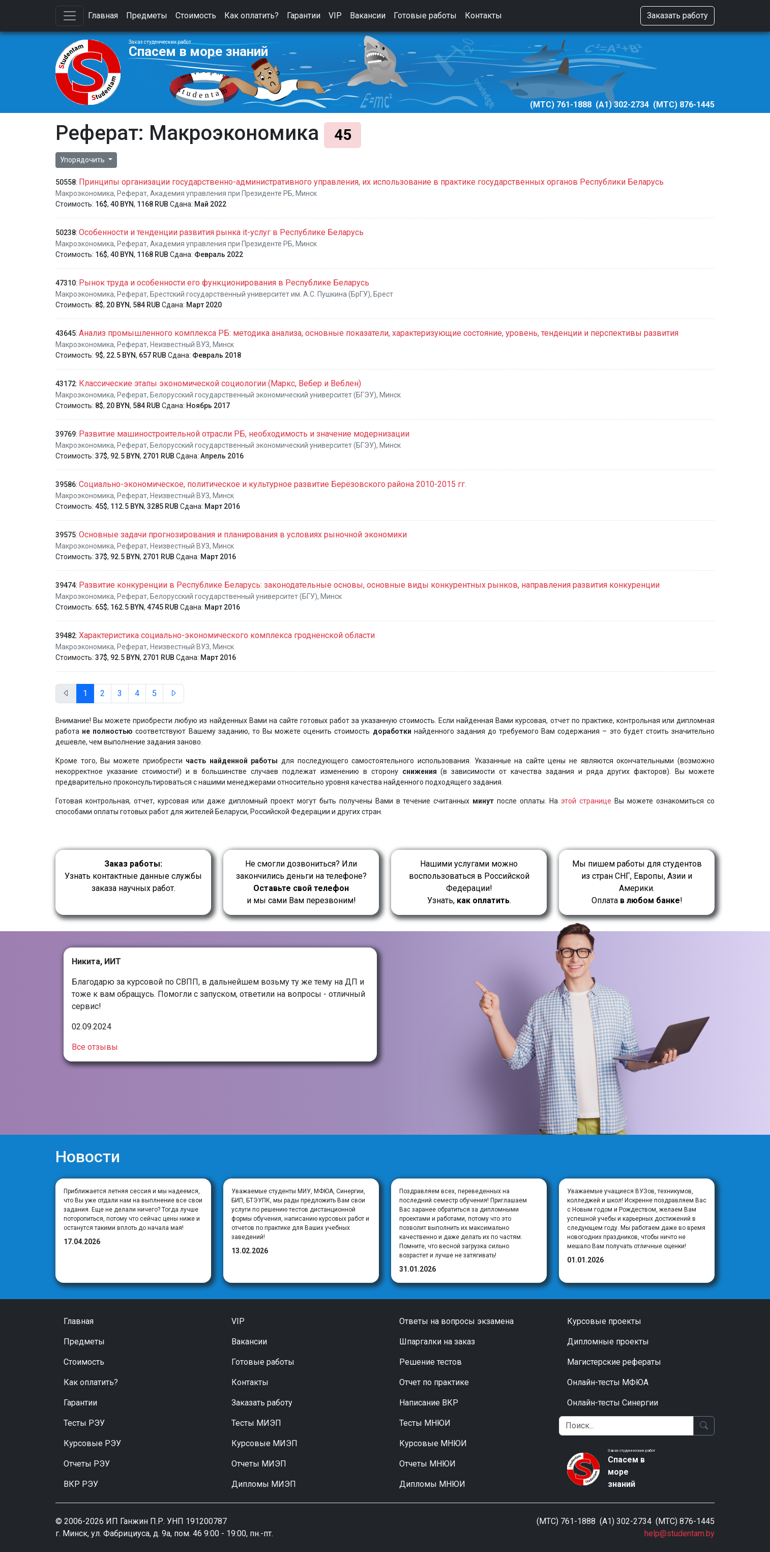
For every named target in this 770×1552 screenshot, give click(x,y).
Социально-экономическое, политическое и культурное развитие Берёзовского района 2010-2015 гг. (272, 484)
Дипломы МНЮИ (432, 1484)
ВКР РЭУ (81, 1484)
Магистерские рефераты (614, 1362)
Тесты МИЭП (256, 1423)
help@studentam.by (679, 1533)
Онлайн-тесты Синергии (612, 1402)
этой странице (586, 801)
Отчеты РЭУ (87, 1464)
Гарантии (303, 15)
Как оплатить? (251, 15)
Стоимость (195, 15)
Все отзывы (95, 1047)
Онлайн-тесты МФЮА (607, 1382)
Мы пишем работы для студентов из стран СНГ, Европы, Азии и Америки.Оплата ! (637, 882)
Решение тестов (430, 1362)
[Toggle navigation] (69, 16)
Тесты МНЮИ (425, 1423)
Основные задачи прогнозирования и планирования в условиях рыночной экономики (243, 534)
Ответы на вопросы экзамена (456, 1321)
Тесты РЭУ (84, 1423)
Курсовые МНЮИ (433, 1443)
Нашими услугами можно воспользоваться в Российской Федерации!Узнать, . (469, 882)
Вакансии (368, 15)
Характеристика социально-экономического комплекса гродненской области (227, 635)
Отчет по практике (434, 1382)
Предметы (146, 15)
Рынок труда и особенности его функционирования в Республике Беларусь (224, 283)
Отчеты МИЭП (258, 1464)
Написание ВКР (428, 1402)
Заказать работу (677, 15)
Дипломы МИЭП (263, 1484)
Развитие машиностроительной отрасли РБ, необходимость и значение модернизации (244, 434)
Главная (103, 15)
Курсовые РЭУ (92, 1443)
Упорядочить (83, 160)
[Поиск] (626, 1425)
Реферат (132, 193)
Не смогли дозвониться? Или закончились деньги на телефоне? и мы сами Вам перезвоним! (301, 882)
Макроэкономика (84, 193)
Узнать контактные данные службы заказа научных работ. (133, 876)
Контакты (483, 15)
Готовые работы (425, 15)
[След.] (173, 693)
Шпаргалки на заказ (437, 1341)
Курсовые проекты (604, 1321)
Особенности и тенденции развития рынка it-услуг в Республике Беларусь (221, 232)
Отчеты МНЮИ (427, 1464)
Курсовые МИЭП (264, 1443)
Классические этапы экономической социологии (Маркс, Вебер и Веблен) (220, 383)
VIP (335, 15)
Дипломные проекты (608, 1341)
